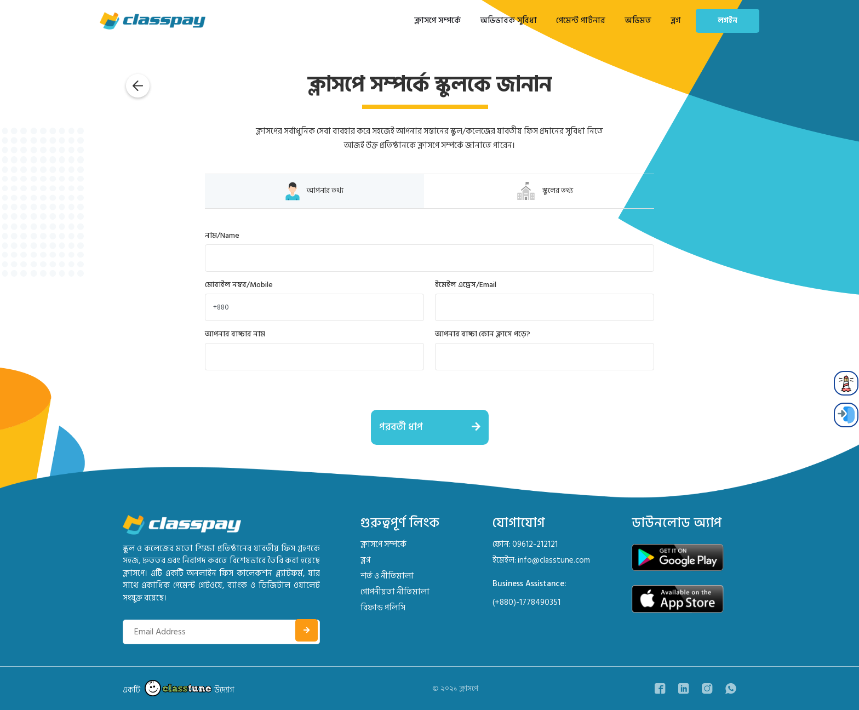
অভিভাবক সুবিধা (508, 20)
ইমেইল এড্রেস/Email (465, 284)
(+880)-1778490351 (526, 602)
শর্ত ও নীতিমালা (387, 576)
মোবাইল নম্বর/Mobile (239, 284)
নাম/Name (222, 235)
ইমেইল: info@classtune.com (541, 560)
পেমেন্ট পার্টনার (580, 20)
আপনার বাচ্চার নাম (235, 334)
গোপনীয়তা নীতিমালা (395, 592)
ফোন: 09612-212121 (525, 544)
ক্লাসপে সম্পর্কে (437, 20)
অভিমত (638, 20)
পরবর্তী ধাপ (434, 427)
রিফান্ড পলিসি (382, 608)
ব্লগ (675, 20)
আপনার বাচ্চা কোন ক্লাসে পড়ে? (482, 334)
